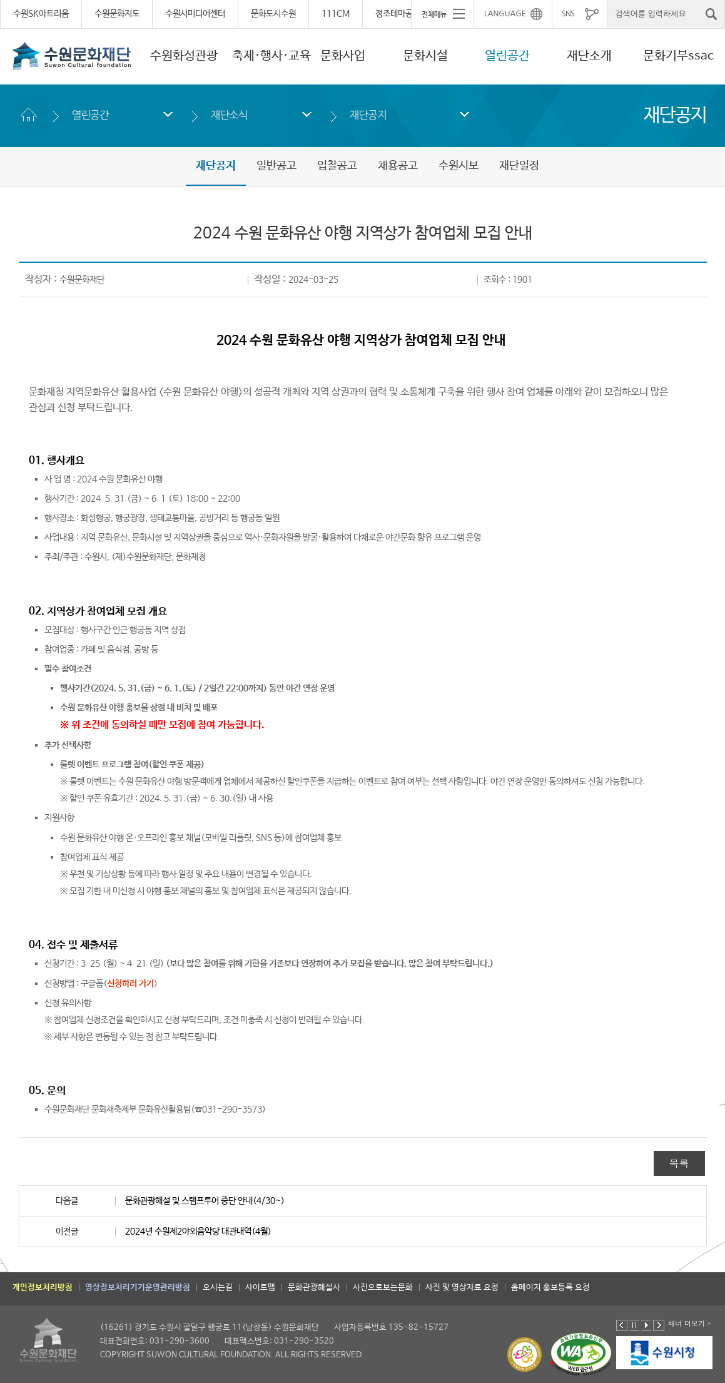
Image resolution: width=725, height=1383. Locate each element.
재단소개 (589, 56)
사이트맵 (260, 1287)
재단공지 (368, 115)
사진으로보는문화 (383, 1287)
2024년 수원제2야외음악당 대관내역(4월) (198, 1232)
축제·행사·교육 (271, 56)
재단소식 (229, 115)
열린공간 (507, 56)
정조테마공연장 (401, 14)
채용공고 (398, 166)
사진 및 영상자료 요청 (462, 1287)
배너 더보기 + (689, 1323)
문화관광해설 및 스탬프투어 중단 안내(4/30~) (205, 1201)
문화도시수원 (273, 14)
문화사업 (342, 56)
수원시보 (459, 166)
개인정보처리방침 (43, 1287)
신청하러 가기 (130, 984)
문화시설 (425, 56)
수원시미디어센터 (195, 14)
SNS (568, 14)
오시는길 (218, 1287)
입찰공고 (337, 166)
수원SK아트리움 (41, 14)
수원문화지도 (116, 14)
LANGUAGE (505, 14)
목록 (679, 1163)
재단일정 (519, 166)
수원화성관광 (184, 56)
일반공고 (276, 166)
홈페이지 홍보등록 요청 (550, 1287)
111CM (336, 14)
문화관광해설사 (314, 1287)
